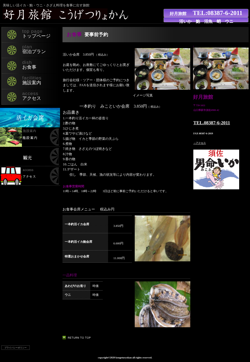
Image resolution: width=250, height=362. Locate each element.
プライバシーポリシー (15, 347)
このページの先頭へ (78, 337)
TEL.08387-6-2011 (211, 122)
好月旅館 (67, 14)
